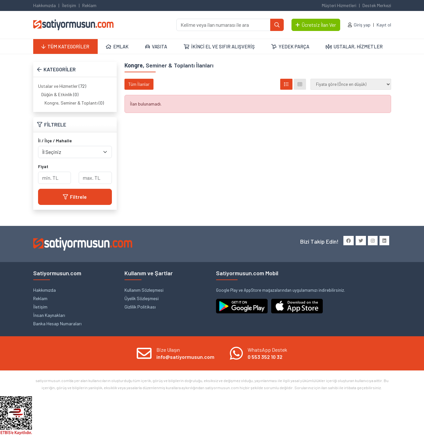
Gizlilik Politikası (140, 306)
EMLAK (117, 46)
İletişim (69, 5)
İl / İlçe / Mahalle (55, 140)
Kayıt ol (384, 24)
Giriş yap (362, 24)
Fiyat (43, 166)
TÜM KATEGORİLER (65, 46)
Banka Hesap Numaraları (57, 323)
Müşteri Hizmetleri (339, 5)
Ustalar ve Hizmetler (58, 86)
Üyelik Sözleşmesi (141, 298)
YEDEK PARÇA (290, 46)
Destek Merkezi (376, 5)
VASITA (156, 46)
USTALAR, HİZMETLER (354, 46)
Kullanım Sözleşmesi (143, 290)
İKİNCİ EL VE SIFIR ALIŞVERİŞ (219, 46)
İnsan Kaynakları (49, 315)
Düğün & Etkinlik (56, 94)
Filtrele (75, 197)
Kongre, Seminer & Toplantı (71, 103)
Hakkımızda (44, 5)
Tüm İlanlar (139, 84)
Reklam (89, 5)
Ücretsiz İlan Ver (316, 25)
